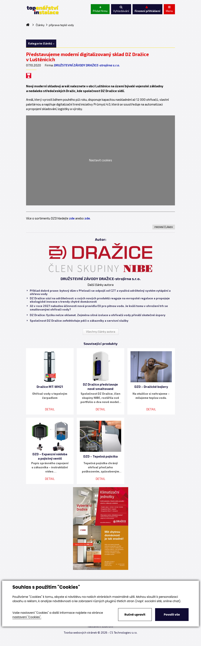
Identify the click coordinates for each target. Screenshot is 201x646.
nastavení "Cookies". (26, 617)
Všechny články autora (100, 331)
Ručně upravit (134, 614)
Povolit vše (172, 614)
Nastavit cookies (100, 160)
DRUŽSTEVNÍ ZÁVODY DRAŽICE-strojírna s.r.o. (87, 65)
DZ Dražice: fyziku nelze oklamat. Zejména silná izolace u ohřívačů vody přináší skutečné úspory (96, 315)
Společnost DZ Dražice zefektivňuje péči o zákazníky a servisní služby (77, 320)
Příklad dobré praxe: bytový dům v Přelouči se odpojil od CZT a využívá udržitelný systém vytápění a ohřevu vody (99, 292)
